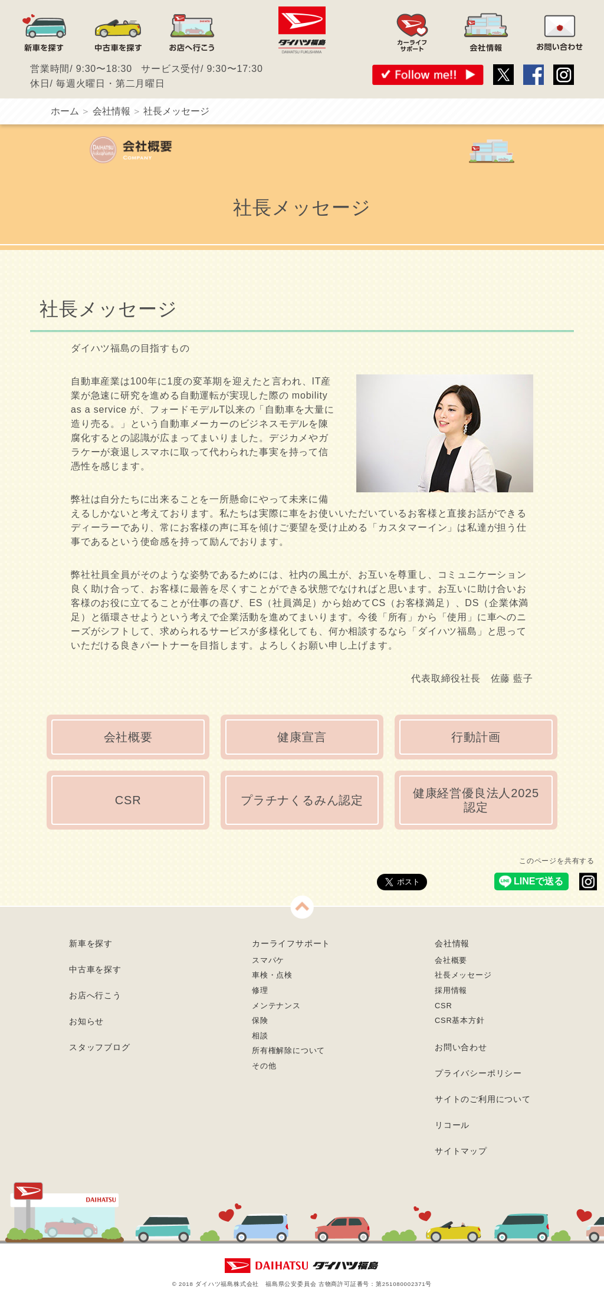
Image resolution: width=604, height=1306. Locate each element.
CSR (128, 800)
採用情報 (451, 990)
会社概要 (128, 737)
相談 (260, 1035)
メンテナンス (276, 1005)
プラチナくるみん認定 (302, 800)
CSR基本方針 (460, 1020)
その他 (264, 1065)
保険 (260, 1020)
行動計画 (475, 737)
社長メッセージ (463, 975)
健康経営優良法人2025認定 (476, 800)
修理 (260, 990)
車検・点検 (272, 975)
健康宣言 (301, 737)
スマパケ (268, 960)
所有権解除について (288, 1050)
